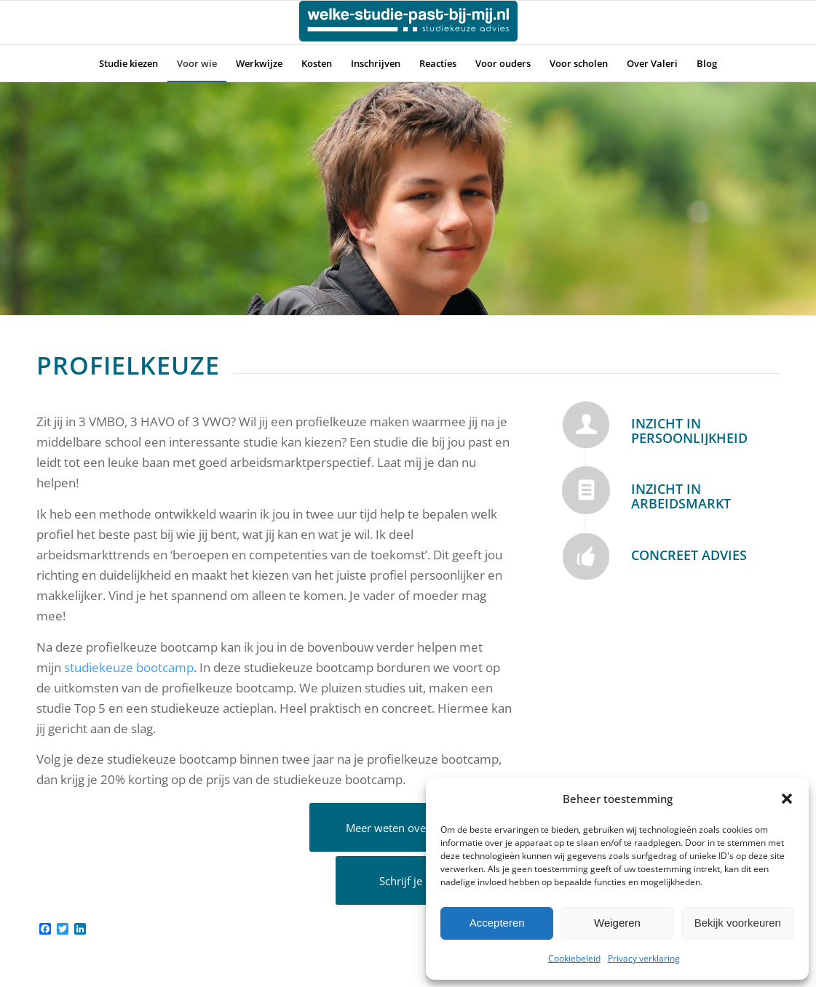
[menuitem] (128, 63)
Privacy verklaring (644, 958)
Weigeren (617, 922)
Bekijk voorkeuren (737, 922)
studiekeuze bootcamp (129, 667)
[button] (787, 798)
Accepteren (497, 922)
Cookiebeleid (574, 958)
